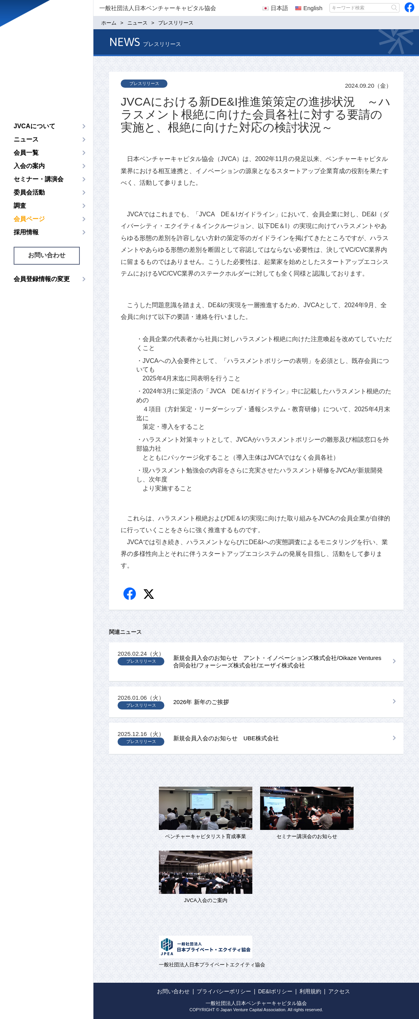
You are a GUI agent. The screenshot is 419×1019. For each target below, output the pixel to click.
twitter (150, 595)
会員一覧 (26, 152)
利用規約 (310, 991)
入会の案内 (29, 166)
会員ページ (29, 219)
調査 (20, 205)
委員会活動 (29, 192)
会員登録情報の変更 (42, 279)
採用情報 (26, 232)
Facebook (130, 594)
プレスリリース (144, 83)
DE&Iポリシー (275, 991)
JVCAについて (34, 126)
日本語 (275, 8)
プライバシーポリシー (224, 991)
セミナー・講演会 (38, 179)
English (308, 8)
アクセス (339, 991)
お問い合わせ (46, 255)
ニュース (26, 139)
